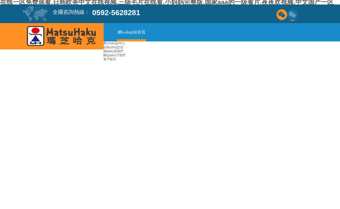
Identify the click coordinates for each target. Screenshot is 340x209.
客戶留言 (109, 59)
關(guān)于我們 (114, 55)
